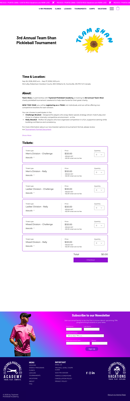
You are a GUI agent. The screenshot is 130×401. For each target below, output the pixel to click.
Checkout (91, 260)
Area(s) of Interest (71, 333)
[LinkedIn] (93, 373)
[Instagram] (90, 373)
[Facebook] (86, 373)
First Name (69, 326)
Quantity (97, 151)
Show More (26, 135)
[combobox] (99, 155)
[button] (117, 8)
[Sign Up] (91, 349)
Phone (94, 340)
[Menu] (112, 9)
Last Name (87, 326)
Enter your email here (73, 340)
